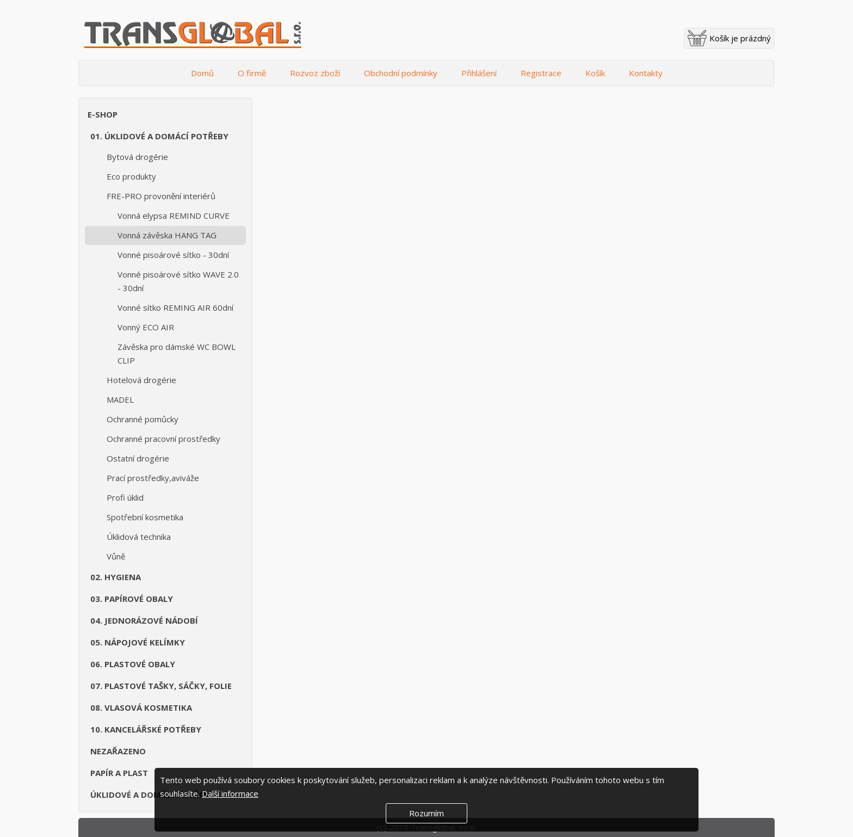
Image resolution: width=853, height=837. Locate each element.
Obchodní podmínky (400, 72)
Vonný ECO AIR (146, 327)
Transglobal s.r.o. (192, 35)
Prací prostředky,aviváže (153, 477)
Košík (595, 72)
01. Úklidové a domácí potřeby (159, 136)
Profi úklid (125, 497)
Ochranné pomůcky (142, 419)
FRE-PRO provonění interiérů (161, 195)
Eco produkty (131, 176)
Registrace (541, 72)
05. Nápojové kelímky (137, 642)
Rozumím (426, 813)
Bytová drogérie (137, 156)
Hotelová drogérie (141, 379)
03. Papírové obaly (131, 598)
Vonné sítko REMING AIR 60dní (175, 307)
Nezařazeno (118, 751)
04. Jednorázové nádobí (144, 620)
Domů (202, 72)
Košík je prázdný (740, 38)
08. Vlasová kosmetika (141, 707)
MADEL (120, 399)
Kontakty (646, 72)
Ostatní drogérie (138, 458)
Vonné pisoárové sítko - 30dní (173, 254)
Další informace (230, 793)
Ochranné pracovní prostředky (163, 438)
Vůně (116, 556)
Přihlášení (479, 72)
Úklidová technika (139, 536)
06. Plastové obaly (132, 663)
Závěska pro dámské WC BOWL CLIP (177, 353)
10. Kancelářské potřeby (145, 729)
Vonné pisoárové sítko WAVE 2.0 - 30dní (178, 281)
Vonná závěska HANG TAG (167, 235)
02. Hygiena (115, 576)
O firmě (252, 72)
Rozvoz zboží (315, 72)
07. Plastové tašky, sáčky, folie (161, 685)
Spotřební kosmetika (145, 517)
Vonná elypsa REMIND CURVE (174, 215)
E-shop (103, 114)
